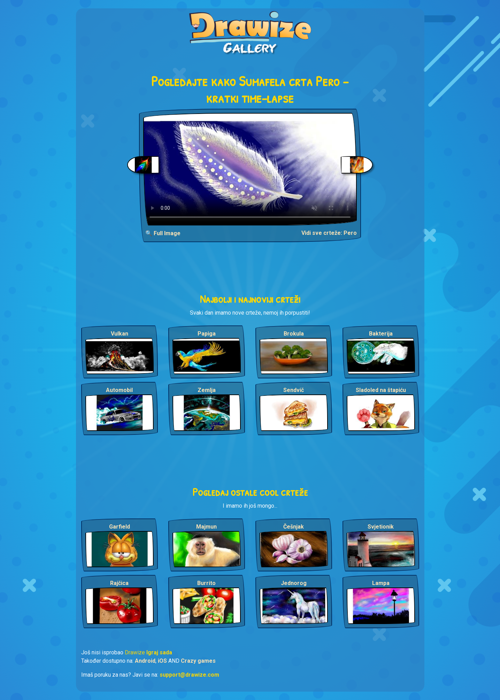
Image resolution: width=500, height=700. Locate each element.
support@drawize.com (189, 674)
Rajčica (119, 583)
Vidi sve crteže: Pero (329, 233)
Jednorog (294, 583)
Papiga (207, 333)
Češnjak (293, 526)
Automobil (119, 390)
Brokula (294, 333)
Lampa (381, 583)
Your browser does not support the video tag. (250, 169)
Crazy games (198, 660)
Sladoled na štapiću (381, 390)
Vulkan (119, 333)
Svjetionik (381, 526)
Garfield (119, 526)
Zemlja (207, 390)
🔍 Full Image (162, 233)
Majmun (206, 526)
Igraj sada (159, 652)
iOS (162, 660)
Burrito (206, 583)
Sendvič (293, 390)
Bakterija (381, 333)
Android (145, 660)
